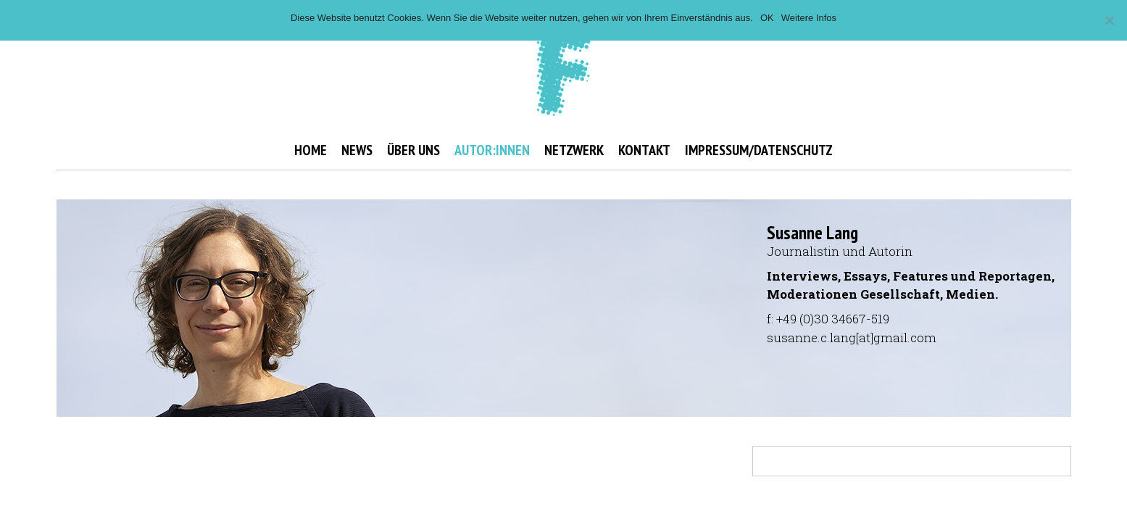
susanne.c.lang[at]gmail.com (851, 337)
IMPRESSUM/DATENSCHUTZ (759, 150)
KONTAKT (644, 150)
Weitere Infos (808, 17)
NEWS (357, 150)
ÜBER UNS (413, 150)
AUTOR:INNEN (492, 150)
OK (767, 17)
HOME (310, 150)
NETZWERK (574, 150)
